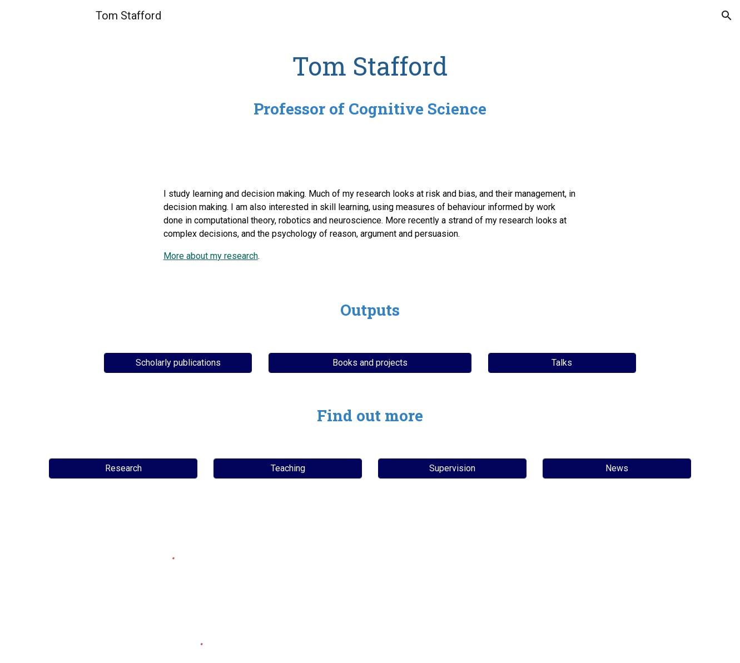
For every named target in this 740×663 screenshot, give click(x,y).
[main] (370, 84)
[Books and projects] (370, 362)
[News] (616, 468)
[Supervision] (452, 468)
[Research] (122, 468)
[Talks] (562, 362)
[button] (726, 15)
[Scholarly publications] (178, 362)
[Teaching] (287, 468)
